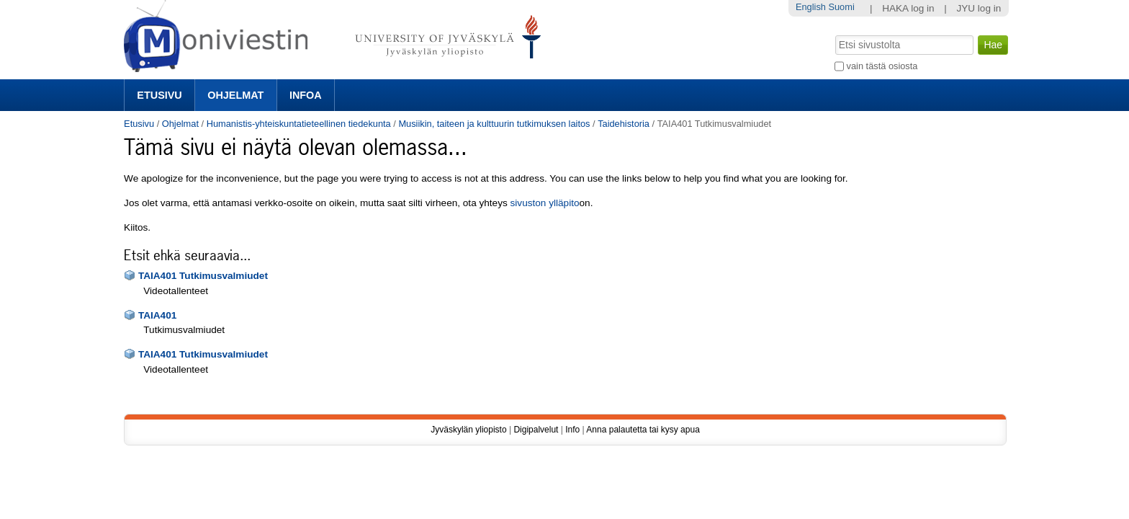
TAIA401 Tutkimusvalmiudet (203, 275)
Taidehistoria (623, 123)
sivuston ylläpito (545, 203)
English (811, 6)
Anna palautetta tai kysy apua (642, 430)
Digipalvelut (535, 430)
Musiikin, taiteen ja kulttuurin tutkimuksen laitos (494, 123)
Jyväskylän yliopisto (468, 430)
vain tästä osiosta (882, 66)
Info (572, 430)
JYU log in (978, 8)
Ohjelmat (235, 95)
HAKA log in (908, 8)
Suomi (841, 6)
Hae (834, 34)
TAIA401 (157, 315)
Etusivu (159, 95)
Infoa (305, 95)
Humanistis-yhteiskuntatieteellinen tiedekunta (299, 123)
